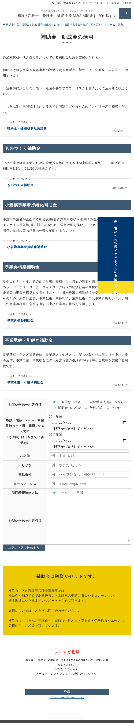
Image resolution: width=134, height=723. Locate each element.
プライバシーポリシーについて (67, 690)
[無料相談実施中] (129, 284)
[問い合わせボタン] (125, 13)
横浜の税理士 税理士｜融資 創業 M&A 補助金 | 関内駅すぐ (67, 16)
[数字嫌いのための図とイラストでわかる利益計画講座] (129, 245)
